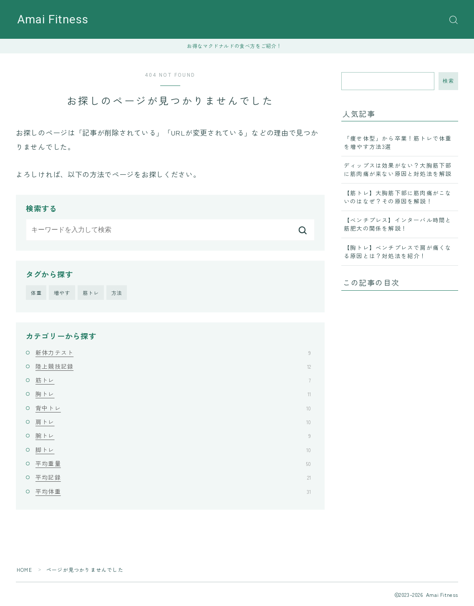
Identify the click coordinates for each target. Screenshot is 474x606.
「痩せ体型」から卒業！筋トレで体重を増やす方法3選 (397, 142)
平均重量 (173, 463)
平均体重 (173, 491)
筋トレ (91, 292)
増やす (62, 292)
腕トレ (173, 435)
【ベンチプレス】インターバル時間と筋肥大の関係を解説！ (397, 224)
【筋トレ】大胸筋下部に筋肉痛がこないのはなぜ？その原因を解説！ (397, 197)
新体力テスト (173, 352)
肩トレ (173, 421)
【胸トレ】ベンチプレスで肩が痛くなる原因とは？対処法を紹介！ (397, 251)
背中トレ (173, 408)
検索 (448, 80)
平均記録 (173, 477)
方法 (116, 292)
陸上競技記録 (173, 366)
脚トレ (173, 449)
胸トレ (173, 394)
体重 (36, 292)
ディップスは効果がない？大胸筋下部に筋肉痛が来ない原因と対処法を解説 (397, 169)
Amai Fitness (52, 19)
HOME (24, 569)
